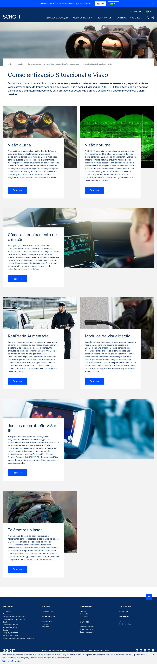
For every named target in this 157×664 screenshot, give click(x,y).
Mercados (20, 64)
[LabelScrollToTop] (149, 597)
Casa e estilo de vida (10, 625)
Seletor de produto (48, 611)
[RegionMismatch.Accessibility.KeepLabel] (113, 3)
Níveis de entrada (86, 629)
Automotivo (7, 614)
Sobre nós (135, 18)
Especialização (46, 621)
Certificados (84, 617)
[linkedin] (145, 650)
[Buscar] (147, 17)
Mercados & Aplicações (57, 18)
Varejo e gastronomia (11, 633)
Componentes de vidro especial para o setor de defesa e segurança (53, 64)
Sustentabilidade (86, 614)
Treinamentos (46, 627)
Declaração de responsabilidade (54, 650)
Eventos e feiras (124, 621)
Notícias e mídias (136, 11)
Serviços (44, 624)
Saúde (5, 622)
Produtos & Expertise (83, 18)
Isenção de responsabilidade (57, 657)
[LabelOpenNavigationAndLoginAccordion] (152, 17)
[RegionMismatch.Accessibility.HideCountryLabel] (152, 3)
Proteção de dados (85, 650)
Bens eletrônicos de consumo (14, 619)
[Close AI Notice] (153, 654)
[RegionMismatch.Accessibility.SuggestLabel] (100, 3)
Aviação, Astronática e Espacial (14, 617)
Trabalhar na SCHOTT (87, 627)
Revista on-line (105, 18)
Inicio (10, 64)
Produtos (17, 190)
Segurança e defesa (10, 635)
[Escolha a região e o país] (149, 11)
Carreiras (121, 18)
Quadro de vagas (86, 632)
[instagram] (141, 650)
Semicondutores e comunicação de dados (18, 638)
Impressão (72, 650)
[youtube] (153, 650)
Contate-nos (123, 611)
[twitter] (149, 650)
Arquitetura (7, 611)
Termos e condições (101, 650)
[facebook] (137, 650)
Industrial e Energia (10, 627)
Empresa (83, 611)
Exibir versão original (13, 661)
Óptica (5, 630)
